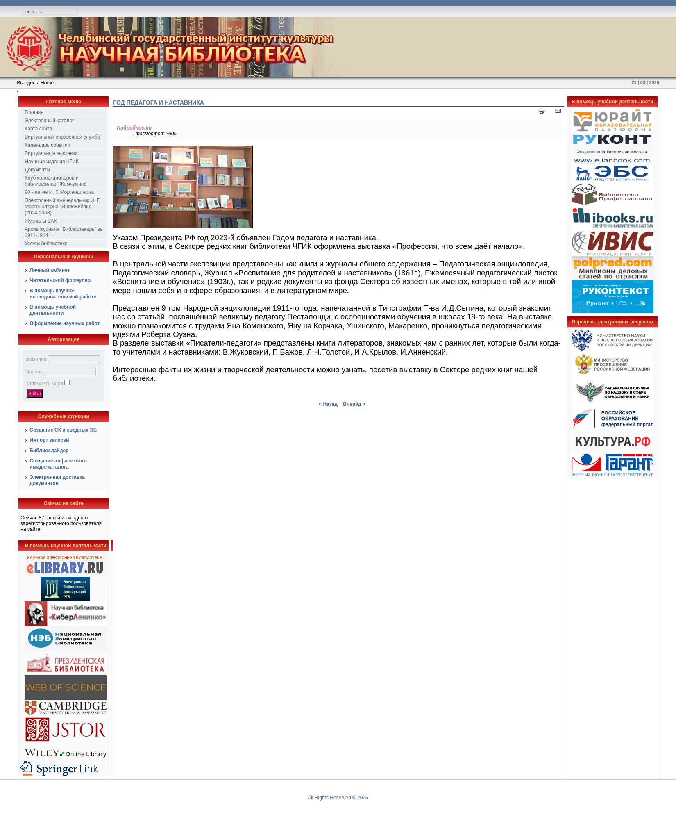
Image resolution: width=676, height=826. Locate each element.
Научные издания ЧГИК (52, 161)
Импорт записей (49, 440)
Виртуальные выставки (51, 153)
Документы (37, 170)
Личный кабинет (49, 270)
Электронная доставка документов (57, 480)
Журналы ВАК (41, 221)
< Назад (328, 404)
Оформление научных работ (64, 323)
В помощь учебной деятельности (52, 310)
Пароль (34, 372)
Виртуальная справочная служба (62, 137)
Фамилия (35, 359)
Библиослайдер (48, 450)
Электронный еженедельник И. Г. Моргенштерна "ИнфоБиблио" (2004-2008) (62, 207)
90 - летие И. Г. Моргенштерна (59, 192)
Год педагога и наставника (158, 102)
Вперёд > (354, 404)
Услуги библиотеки (46, 243)
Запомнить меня (44, 384)
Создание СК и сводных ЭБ (63, 430)
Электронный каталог (49, 120)
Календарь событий (47, 145)
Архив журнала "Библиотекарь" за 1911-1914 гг (63, 232)
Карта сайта (38, 129)
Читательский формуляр (60, 280)
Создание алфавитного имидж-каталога (58, 464)
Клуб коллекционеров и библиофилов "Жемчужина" (56, 181)
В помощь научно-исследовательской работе (62, 294)
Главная (34, 112)
